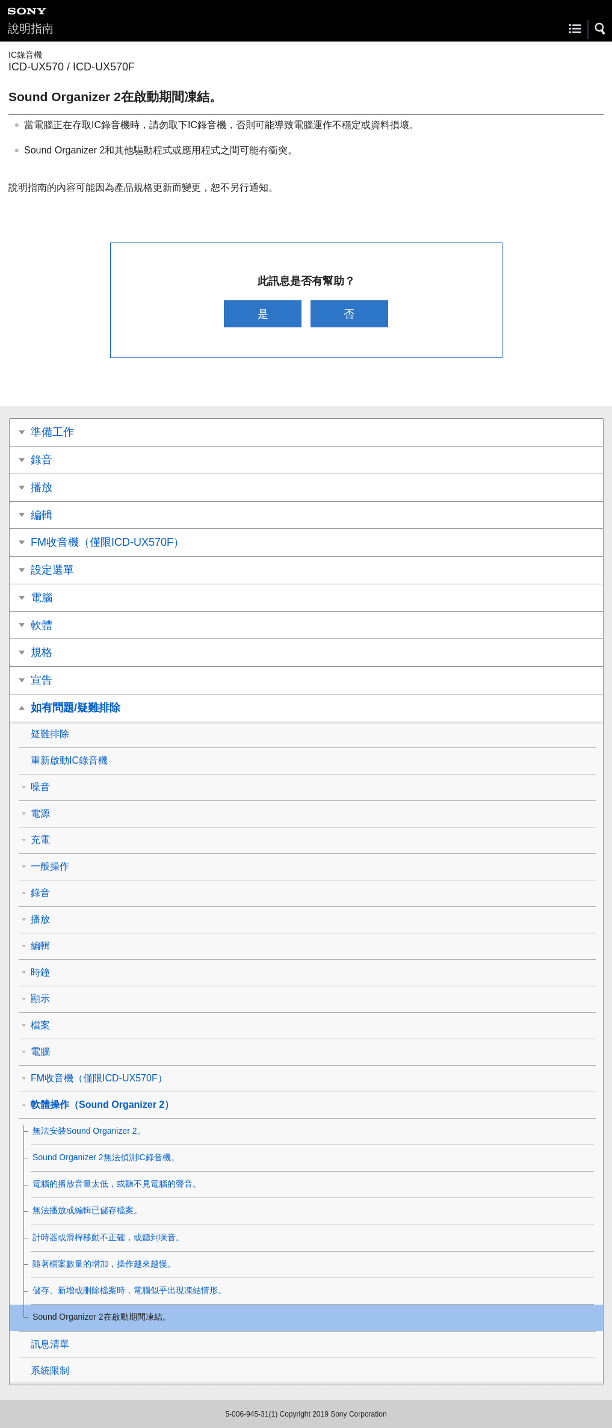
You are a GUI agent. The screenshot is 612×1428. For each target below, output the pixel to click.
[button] (600, 28)
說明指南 (31, 28)
